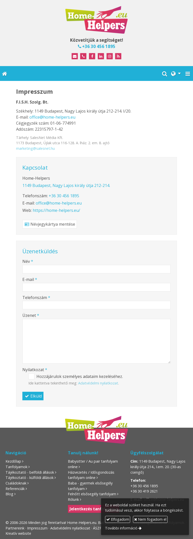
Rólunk (73, 499)
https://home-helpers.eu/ (56, 210)
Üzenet (30, 315)
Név (27, 261)
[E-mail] (74, 56)
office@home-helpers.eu (52, 117)
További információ (121, 528)
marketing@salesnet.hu (35, 148)
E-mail (29, 279)
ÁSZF (97, 528)
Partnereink (15, 528)
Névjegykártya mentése (49, 224)
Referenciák (15, 488)
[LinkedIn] (101, 56)
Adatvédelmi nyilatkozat (98, 383)
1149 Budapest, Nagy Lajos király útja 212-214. (66, 185)
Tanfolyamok (16, 466)
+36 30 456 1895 (96, 46)
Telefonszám (36, 297)
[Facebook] (92, 56)
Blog (9, 494)
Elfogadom (117, 519)
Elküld (33, 396)
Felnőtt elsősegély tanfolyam (92, 494)
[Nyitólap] (96, 20)
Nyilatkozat (34, 369)
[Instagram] (109, 56)
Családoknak (16, 483)
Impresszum (37, 528)
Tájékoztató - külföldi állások (30, 477)
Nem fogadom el (150, 519)
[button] (187, 73)
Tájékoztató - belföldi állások (30, 472)
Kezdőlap (13, 461)
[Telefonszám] (83, 56)
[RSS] (118, 56)
